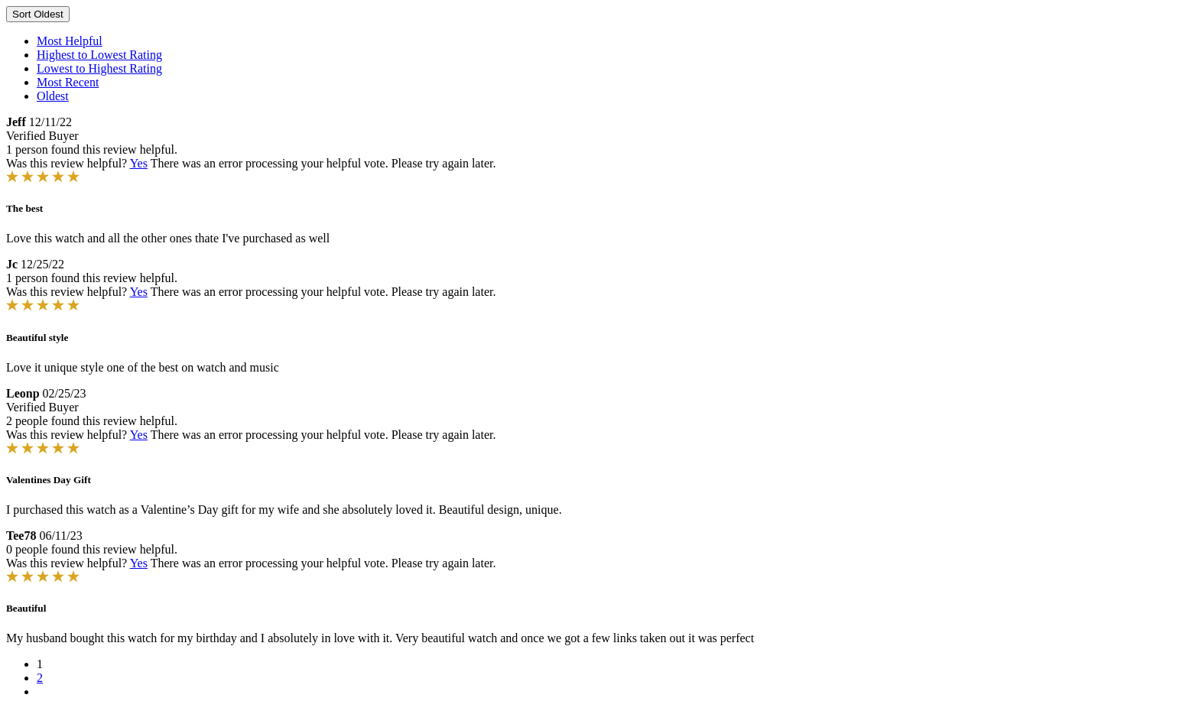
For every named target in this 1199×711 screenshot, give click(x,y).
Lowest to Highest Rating (99, 68)
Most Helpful (69, 40)
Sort (37, 14)
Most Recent (68, 82)
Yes (139, 163)
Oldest (53, 95)
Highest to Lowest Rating (99, 54)
